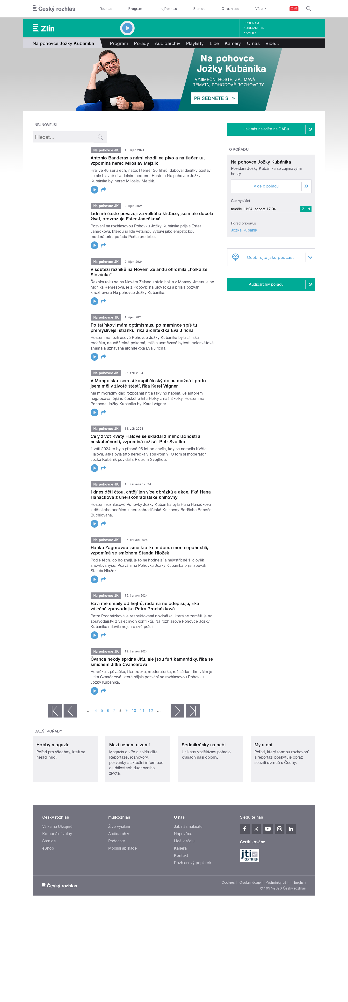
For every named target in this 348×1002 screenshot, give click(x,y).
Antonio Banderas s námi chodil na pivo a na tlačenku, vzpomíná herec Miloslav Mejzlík (148, 160)
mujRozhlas (168, 9)
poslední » (193, 711)
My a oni (263, 776)
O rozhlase (230, 9)
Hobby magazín (52, 776)
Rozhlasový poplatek (192, 895)
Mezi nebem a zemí (129, 776)
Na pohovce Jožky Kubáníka (261, 207)
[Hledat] (308, 8)
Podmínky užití (277, 915)
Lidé (214, 43)
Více (272, 43)
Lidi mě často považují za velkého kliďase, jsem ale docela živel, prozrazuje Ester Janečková (152, 216)
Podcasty (116, 873)
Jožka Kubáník (244, 275)
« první (55, 711)
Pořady (141, 43)
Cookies (228, 915)
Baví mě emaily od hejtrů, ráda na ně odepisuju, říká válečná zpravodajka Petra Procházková (145, 606)
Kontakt (181, 887)
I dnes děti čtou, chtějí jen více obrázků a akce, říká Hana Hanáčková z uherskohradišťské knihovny (151, 494)
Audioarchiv (254, 28)
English (300, 915)
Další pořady (49, 731)
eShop (48, 880)
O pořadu (239, 149)
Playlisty (195, 43)
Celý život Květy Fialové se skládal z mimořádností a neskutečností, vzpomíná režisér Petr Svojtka (146, 439)
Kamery (250, 33)
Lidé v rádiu (184, 873)
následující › (177, 711)
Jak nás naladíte (188, 858)
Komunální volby (57, 866)
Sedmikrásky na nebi (203, 776)
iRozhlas (105, 9)
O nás (253, 43)
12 (150, 710)
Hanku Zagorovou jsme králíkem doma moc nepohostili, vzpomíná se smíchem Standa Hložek (149, 550)
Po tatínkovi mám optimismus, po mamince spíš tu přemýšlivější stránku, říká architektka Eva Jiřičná (144, 327)
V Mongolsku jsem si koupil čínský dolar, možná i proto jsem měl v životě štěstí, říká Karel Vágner (148, 383)
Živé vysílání (119, 858)
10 (134, 710)
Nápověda (183, 866)
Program (135, 9)
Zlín (306, 254)
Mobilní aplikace (122, 880)
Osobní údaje (250, 915)
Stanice (199, 9)
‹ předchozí (70, 711)
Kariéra (180, 880)
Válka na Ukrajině (57, 858)
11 (142, 710)
